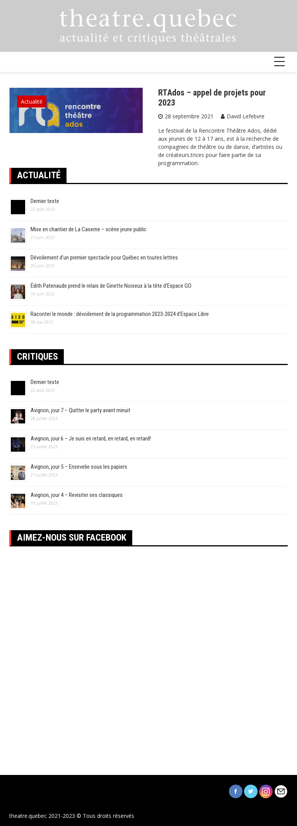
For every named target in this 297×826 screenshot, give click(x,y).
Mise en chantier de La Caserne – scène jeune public (89, 229)
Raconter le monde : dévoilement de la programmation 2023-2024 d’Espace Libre (120, 314)
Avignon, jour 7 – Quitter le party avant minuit (80, 410)
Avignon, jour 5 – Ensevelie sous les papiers (79, 466)
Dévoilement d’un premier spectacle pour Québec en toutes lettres (104, 257)
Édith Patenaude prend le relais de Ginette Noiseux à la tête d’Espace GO (111, 285)
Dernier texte (45, 201)
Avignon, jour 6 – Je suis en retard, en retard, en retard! (91, 438)
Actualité (32, 101)
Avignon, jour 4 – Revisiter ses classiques (77, 495)
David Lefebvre (246, 116)
